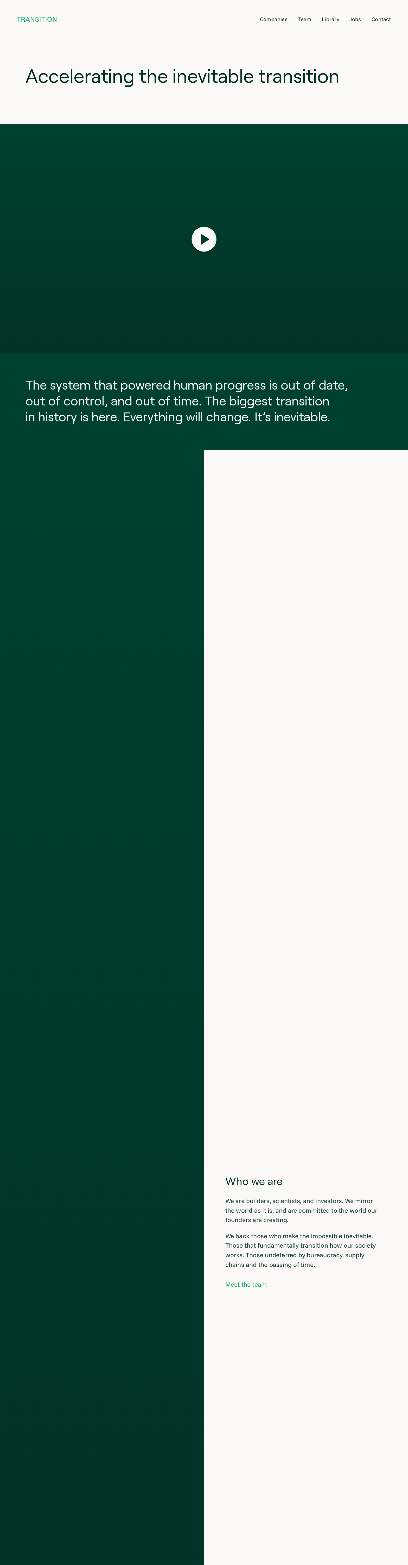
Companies (274, 19)
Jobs (355, 19)
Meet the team (246, 1284)
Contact (381, 19)
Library (330, 19)
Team (304, 19)
